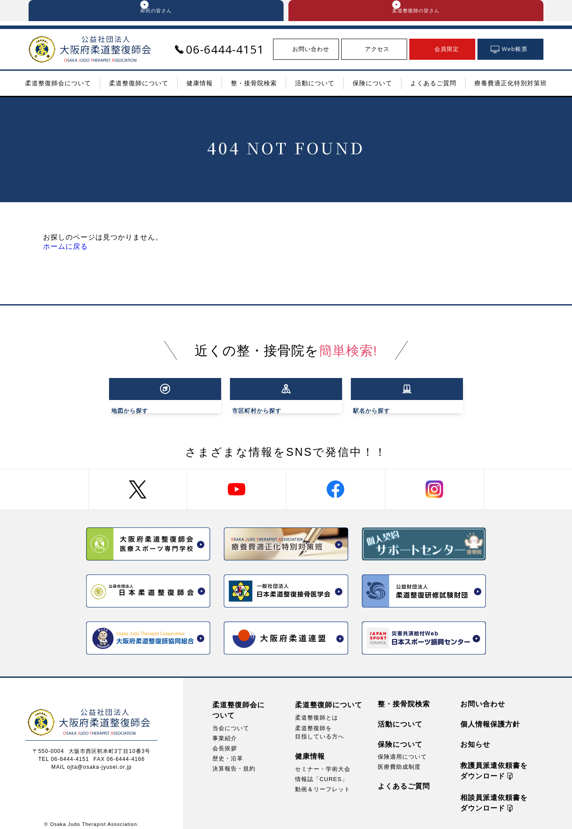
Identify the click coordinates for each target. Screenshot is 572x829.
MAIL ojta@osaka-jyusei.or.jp (91, 760)
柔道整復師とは (316, 711)
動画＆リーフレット (322, 783)
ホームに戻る (65, 251)
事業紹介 (224, 731)
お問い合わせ (482, 697)
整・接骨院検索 (404, 697)
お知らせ (475, 738)
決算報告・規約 (233, 762)
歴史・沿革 (227, 752)
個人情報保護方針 (490, 717)
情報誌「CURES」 (321, 773)
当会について (230, 721)
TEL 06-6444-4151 (63, 752)
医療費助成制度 (399, 760)
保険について (400, 738)
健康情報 (310, 749)
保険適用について (402, 750)
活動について (400, 717)
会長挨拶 (224, 741)
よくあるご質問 (404, 779)
